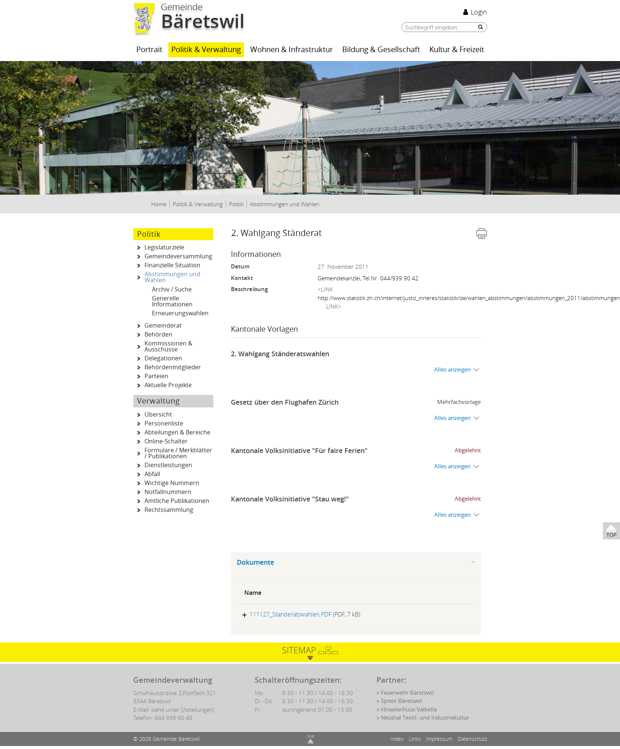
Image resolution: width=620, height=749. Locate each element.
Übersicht (158, 414)
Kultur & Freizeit (456, 49)
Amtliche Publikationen (176, 500)
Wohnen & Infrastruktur (291, 49)
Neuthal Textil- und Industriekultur (425, 720)
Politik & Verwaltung (206, 49)
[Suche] (478, 27)
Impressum (439, 741)
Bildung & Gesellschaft (381, 49)
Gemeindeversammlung (178, 256)
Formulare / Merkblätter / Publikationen (178, 453)
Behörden (158, 334)
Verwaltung (158, 400)
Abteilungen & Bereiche (177, 432)
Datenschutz (472, 741)
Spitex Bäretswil (401, 704)
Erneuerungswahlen (180, 313)
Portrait (149, 49)
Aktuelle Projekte (168, 385)
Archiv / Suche (172, 289)
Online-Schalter (166, 441)
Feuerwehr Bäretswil (407, 695)
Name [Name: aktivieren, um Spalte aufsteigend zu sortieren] (252, 593)
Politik (149, 234)
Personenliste (163, 423)
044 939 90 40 (174, 720)
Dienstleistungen (168, 465)
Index (397, 741)
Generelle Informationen (172, 301)
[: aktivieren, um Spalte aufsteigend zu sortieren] (443, 593)
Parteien (156, 376)
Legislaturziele (164, 247)
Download (443, 615)
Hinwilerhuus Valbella (409, 712)
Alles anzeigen (452, 369)
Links (415, 741)
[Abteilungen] (197, 712)
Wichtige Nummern (171, 483)
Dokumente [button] (255, 562)
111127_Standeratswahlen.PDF (285, 614)
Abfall (152, 474)
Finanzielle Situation (172, 265)
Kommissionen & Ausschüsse (168, 346)
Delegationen (163, 358)
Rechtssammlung (168, 509)
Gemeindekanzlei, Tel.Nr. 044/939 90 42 (368, 278)
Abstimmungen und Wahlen (178, 277)
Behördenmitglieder (172, 367)
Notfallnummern (167, 491)
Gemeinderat (163, 325)
